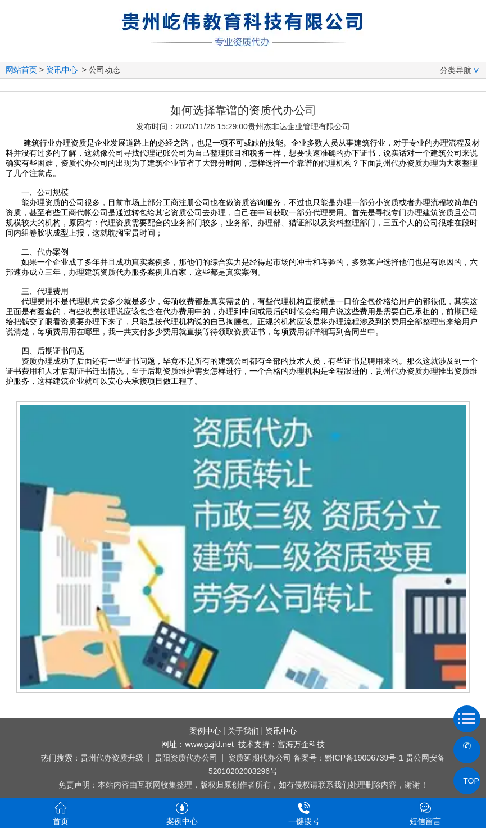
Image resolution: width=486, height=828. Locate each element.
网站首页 (21, 69)
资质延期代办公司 (259, 757)
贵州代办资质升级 (111, 757)
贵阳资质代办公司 (186, 757)
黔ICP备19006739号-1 (364, 757)
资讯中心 (62, 69)
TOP (466, 780)
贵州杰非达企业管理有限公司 (299, 126)
